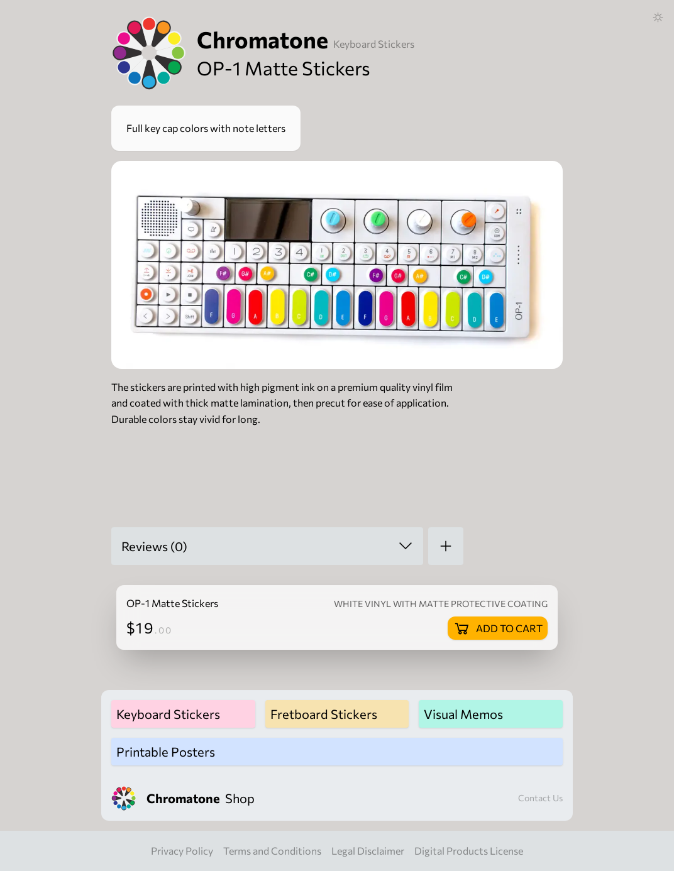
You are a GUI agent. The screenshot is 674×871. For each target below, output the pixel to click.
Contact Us (540, 797)
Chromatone (262, 39)
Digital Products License (468, 851)
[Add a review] (445, 546)
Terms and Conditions (272, 851)
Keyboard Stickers (373, 44)
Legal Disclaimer (367, 851)
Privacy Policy (182, 851)
